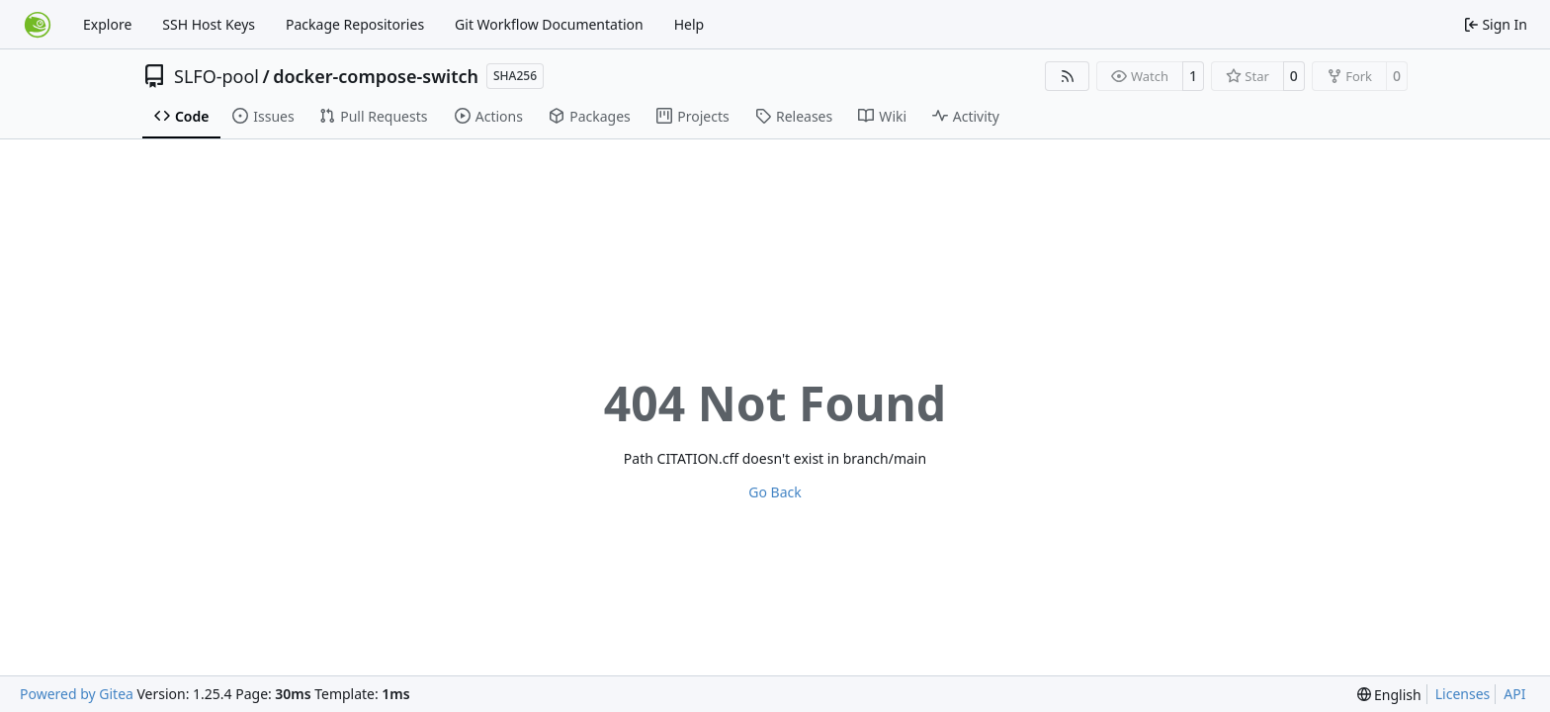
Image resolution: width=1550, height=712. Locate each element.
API (1514, 693)
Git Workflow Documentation (549, 24)
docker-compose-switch (375, 76)
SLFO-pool (216, 76)
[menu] (1389, 694)
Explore (107, 24)
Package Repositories (355, 24)
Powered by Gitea (76, 693)
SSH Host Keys (208, 24)
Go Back (774, 492)
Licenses (1463, 693)
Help (689, 24)
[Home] (37, 25)
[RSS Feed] (1067, 76)
